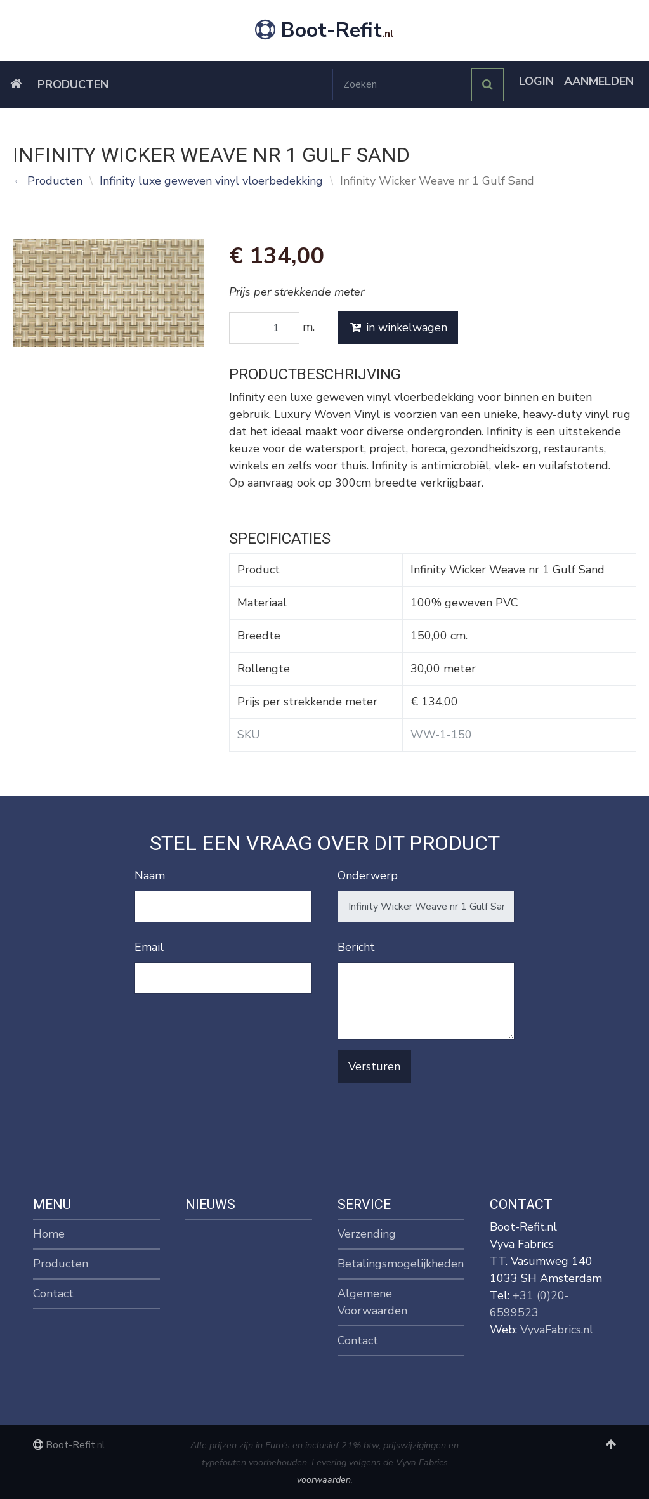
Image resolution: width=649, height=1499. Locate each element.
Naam (149, 875)
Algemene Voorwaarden (372, 1302)
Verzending (367, 1233)
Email (149, 947)
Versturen (374, 1066)
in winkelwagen (397, 327)
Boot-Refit (324, 30)
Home (49, 1233)
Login (536, 81)
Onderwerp (368, 875)
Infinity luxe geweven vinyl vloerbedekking (211, 180)
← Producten (47, 180)
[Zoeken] (399, 84)
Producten (72, 84)
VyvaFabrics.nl (556, 1329)
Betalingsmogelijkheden (401, 1263)
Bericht (356, 947)
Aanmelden (599, 81)
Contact (53, 1293)
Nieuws (210, 1204)
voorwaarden (324, 1479)
